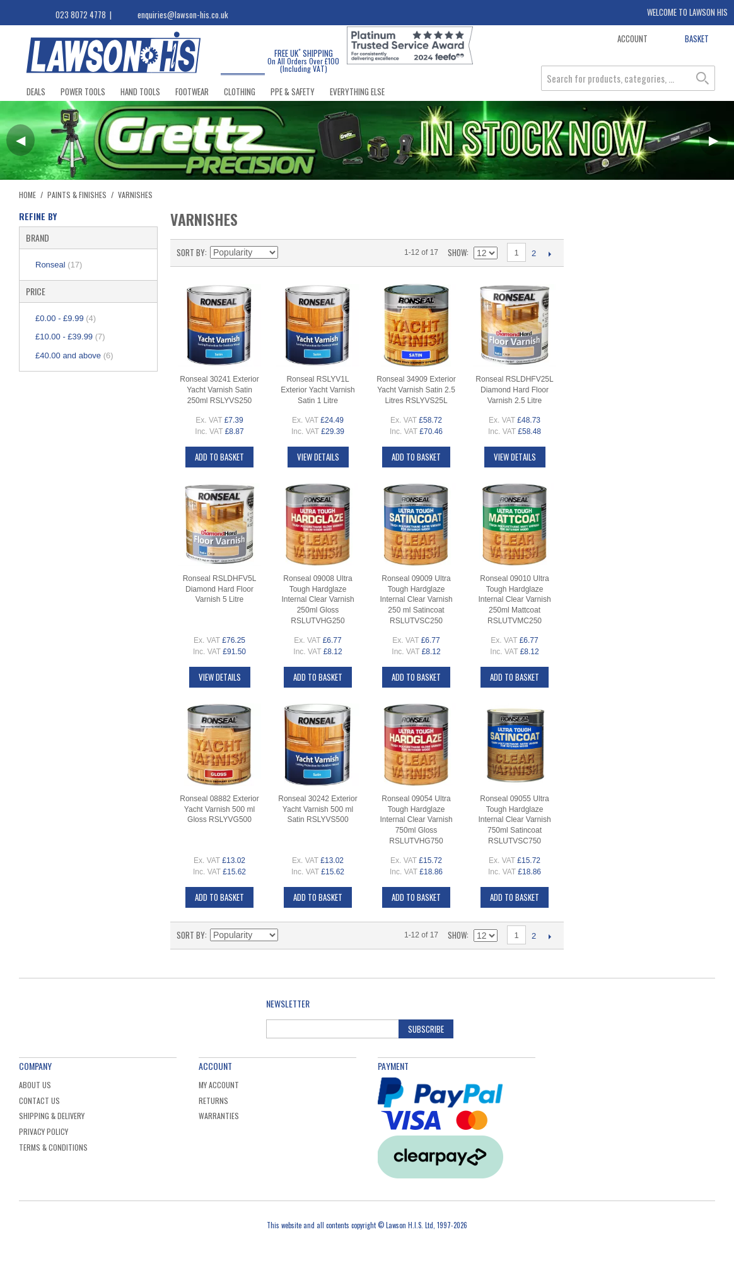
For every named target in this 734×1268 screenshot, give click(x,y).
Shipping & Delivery (51, 1115)
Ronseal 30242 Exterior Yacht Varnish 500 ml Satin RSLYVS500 (317, 809)
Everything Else (357, 91)
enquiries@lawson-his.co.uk (182, 14)
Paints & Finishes (77, 194)
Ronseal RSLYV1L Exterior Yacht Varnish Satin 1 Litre (317, 390)
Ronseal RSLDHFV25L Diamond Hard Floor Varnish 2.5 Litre (514, 390)
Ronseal (58, 264)
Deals (35, 91)
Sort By (191, 252)
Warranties (219, 1115)
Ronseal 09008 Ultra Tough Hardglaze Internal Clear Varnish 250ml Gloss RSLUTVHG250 (317, 599)
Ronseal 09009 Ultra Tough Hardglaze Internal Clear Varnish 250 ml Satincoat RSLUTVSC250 (416, 599)
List (333, 252)
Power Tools (83, 91)
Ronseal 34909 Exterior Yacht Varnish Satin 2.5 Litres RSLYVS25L (415, 390)
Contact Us (39, 1100)
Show (457, 252)
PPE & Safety (293, 91)
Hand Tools (140, 91)
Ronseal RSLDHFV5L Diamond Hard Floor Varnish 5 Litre (220, 589)
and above (74, 355)
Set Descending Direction (289, 252)
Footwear (192, 91)
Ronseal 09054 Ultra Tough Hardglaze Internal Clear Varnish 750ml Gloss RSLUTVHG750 (416, 819)
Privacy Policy (43, 1131)
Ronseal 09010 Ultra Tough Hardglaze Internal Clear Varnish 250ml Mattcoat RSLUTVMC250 (514, 599)
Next (549, 253)
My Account (219, 1084)
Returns (213, 1100)
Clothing (239, 91)
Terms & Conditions (53, 1147)
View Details (318, 456)
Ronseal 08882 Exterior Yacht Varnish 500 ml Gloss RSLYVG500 (219, 809)
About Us (35, 1084)
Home (27, 194)
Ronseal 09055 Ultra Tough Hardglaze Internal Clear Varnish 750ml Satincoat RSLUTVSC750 (514, 819)
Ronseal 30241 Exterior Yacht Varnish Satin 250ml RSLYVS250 (219, 390)
